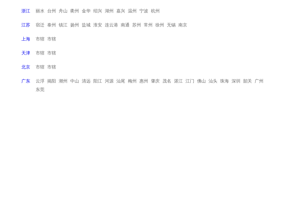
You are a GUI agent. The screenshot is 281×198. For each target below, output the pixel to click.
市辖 (40, 39)
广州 (259, 81)
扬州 (74, 25)
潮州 (63, 81)
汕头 (213, 81)
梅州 (132, 81)
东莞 (40, 89)
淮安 (97, 25)
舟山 (63, 11)
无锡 (171, 25)
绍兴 (97, 11)
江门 (190, 81)
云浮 (40, 81)
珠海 (224, 81)
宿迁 (40, 25)
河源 (109, 81)
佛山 (201, 81)
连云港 (111, 25)
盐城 (86, 25)
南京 (182, 25)
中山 (74, 81)
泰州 (51, 25)
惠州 (143, 81)
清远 (86, 81)
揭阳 (51, 81)
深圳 (236, 81)
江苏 (25, 25)
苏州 (136, 25)
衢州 (74, 11)
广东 (25, 81)
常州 (148, 25)
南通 (125, 25)
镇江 (63, 25)
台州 (51, 11)
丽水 (40, 11)
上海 (25, 39)
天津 (25, 53)
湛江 (178, 81)
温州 (132, 11)
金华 (86, 11)
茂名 (166, 81)
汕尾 (120, 81)
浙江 (25, 11)
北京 (25, 67)
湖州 (109, 11)
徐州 (159, 25)
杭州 (155, 11)
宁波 (143, 11)
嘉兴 (120, 11)
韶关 (247, 81)
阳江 (97, 81)
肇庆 (155, 81)
